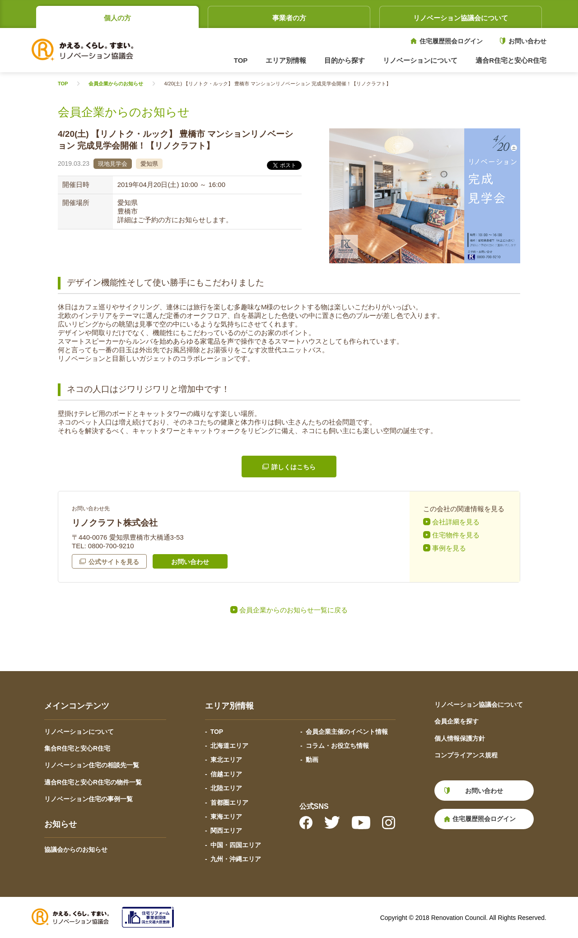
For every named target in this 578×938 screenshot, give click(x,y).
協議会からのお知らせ (75, 849)
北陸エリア (226, 788)
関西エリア (226, 830)
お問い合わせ (527, 41)
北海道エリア (229, 745)
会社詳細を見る (456, 522)
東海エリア (226, 816)
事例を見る (449, 548)
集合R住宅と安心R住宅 (77, 748)
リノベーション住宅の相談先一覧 (91, 765)
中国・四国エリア (235, 845)
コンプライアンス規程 (466, 755)
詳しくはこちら (293, 467)
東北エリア (226, 759)
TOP (241, 60)
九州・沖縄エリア (235, 859)
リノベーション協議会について (460, 18)
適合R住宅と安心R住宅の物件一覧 (93, 782)
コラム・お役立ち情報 (337, 745)
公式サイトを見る (114, 561)
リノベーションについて (79, 731)
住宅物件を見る (456, 535)
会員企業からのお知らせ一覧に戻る (293, 610)
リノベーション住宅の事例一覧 (88, 799)
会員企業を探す (456, 721)
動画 (312, 759)
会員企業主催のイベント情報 (347, 731)
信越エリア (226, 774)
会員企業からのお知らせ (116, 83)
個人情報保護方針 (459, 738)
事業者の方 (289, 18)
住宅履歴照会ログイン (451, 41)
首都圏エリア (229, 802)
